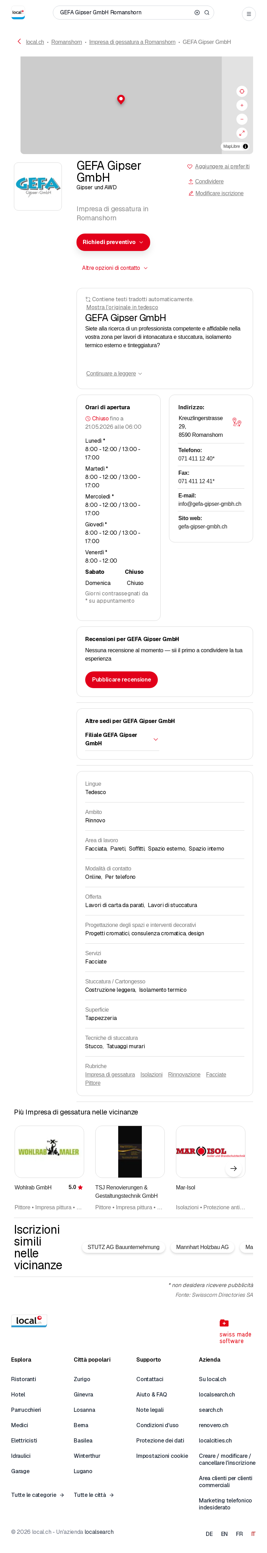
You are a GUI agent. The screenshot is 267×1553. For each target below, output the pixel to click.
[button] (133, 99)
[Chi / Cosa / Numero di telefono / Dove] (126, 12)
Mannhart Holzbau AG (202, 1247)
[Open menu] (249, 14)
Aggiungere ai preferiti (222, 166)
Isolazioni (151, 1075)
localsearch (98, 1532)
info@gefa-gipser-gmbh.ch (209, 504)
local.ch (35, 42)
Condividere (206, 181)
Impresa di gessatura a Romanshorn (132, 42)
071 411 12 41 (196, 481)
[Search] (207, 12)
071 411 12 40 (196, 459)
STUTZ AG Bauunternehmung (124, 1247)
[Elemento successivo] (233, 1168)
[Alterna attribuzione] (245, 146)
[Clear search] (197, 12)
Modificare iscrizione (215, 193)
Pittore (92, 1083)
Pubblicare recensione (121, 679)
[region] (133, 105)
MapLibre (232, 146)
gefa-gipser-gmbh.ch (202, 527)
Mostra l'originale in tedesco (122, 307)
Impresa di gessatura (110, 1075)
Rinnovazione (184, 1075)
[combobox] (113, 242)
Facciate (216, 1075)
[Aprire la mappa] (237, 422)
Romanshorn (66, 42)
